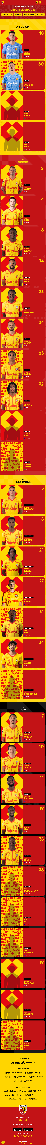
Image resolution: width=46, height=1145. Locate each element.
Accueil (14, 6)
